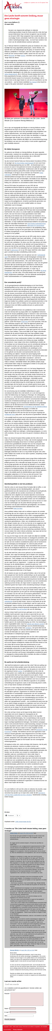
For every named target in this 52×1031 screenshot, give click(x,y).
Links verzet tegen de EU (23, 821)
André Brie (24, 321)
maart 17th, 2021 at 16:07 (26, 833)
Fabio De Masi (17, 508)
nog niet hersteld (21, 609)
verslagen (28, 628)
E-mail (6, 1012)
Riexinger (12, 55)
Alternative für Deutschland (35, 225)
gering (20, 671)
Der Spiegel (33, 82)
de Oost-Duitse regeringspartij (24, 163)
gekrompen (14, 250)
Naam (6, 1008)
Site (5, 1016)
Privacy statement (17, 1029)
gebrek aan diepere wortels (35, 624)
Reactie (7, 993)
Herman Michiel (14, 950)
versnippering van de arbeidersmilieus (35, 406)
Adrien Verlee (14, 833)
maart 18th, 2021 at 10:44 (27, 950)
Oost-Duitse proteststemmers (36, 223)
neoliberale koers (9, 414)
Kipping (22, 55)
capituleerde (8, 601)
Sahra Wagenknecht (10, 74)
